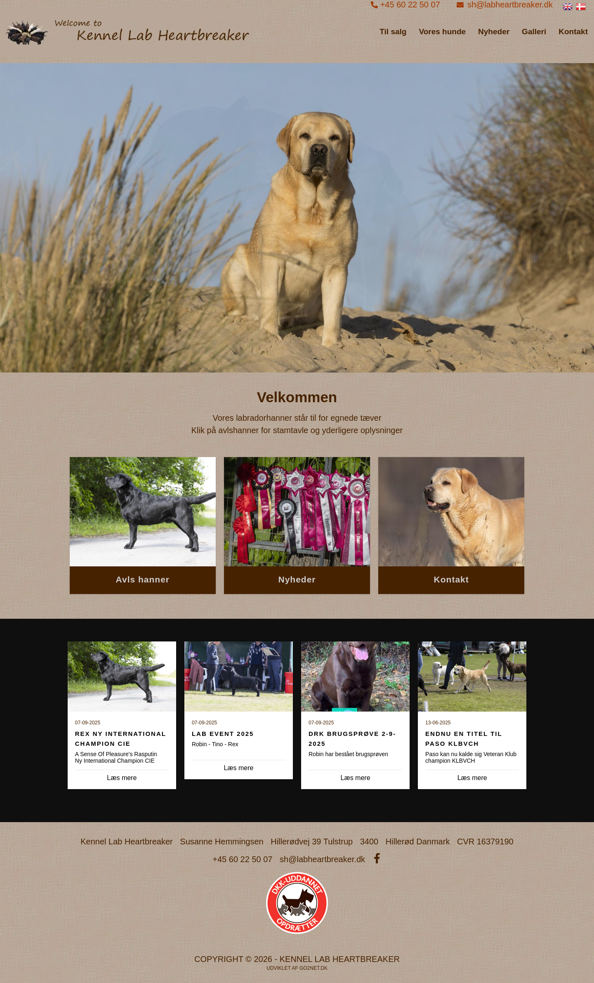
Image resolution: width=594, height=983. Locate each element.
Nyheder (493, 31)
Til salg (393, 31)
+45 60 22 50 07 (406, 4)
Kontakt (573, 31)
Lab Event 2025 (223, 733)
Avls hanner (143, 579)
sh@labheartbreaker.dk (505, 4)
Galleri (534, 31)
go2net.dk (313, 968)
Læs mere (238, 767)
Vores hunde (442, 31)
